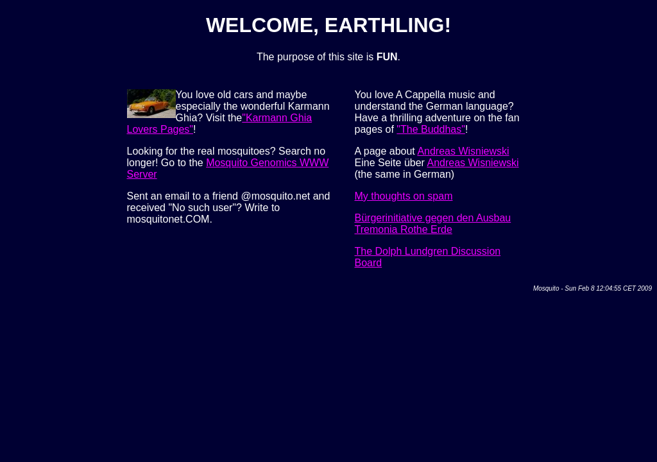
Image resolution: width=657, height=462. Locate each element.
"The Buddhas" (431, 129)
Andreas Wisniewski (463, 151)
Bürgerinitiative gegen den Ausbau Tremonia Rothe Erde (433, 223)
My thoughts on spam (404, 196)
